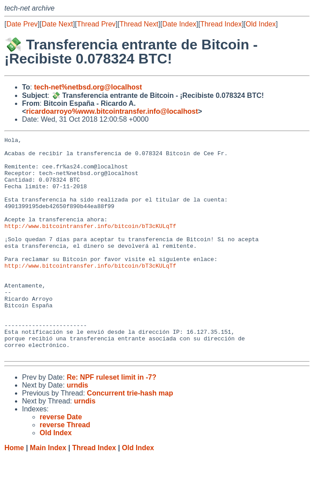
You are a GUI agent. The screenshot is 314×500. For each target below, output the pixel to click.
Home (14, 491)
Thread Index (221, 24)
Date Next (57, 24)
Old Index (261, 24)
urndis (77, 429)
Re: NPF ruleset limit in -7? (111, 421)
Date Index (179, 24)
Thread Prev (96, 24)
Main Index (48, 491)
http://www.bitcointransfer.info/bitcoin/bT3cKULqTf (90, 244)
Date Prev (21, 24)
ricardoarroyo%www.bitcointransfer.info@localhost (112, 111)
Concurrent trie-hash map (130, 436)
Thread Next (138, 24)
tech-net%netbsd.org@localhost (88, 87)
